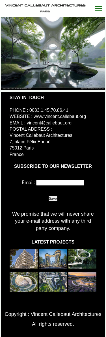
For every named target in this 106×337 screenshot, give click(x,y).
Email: (28, 182)
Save (53, 198)
